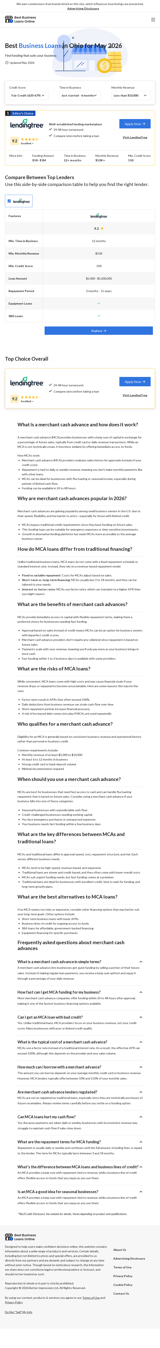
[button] (83, 8)
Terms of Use (122, 1286)
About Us (119, 1269)
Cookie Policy (122, 1304)
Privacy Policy (122, 1295)
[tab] (135, 123)
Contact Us (121, 1312)
